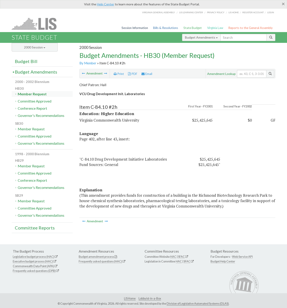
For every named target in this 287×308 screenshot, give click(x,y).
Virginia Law (215, 28)
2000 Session (34, 47)
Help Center (105, 4)
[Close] (283, 4)
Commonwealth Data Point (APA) (33, 266)
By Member (87, 63)
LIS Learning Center (191, 12)
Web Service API (242, 256)
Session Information (135, 28)
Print (119, 74)
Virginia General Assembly (158, 12)
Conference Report (32, 108)
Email (146, 74)
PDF (132, 74)
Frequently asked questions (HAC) (100, 261)
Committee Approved (34, 101)
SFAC (181, 256)
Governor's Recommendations (41, 115)
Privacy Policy (215, 12)
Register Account (253, 12)
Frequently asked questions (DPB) (34, 271)
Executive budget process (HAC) (33, 261)
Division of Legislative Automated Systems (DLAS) (198, 303)
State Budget (192, 28)
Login (270, 12)
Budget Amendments (201, 37)
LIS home (233, 12)
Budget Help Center (223, 261)
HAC (173, 256)
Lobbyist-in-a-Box (150, 298)
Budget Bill (26, 61)
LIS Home (130, 298)
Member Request (32, 94)
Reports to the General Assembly (250, 28)
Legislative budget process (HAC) (33, 256)
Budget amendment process (96, 256)
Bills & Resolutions (165, 28)
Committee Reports (35, 227)
